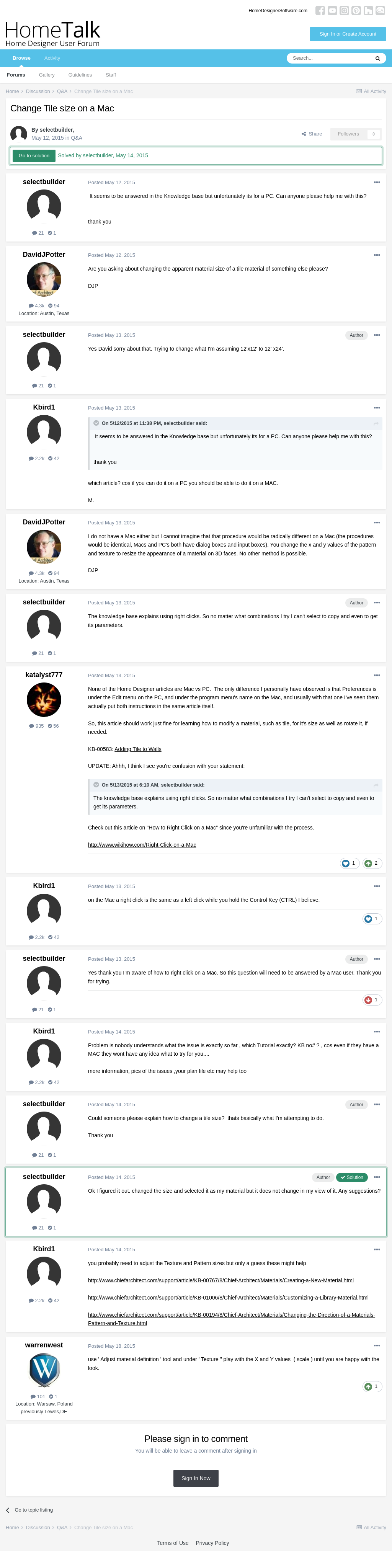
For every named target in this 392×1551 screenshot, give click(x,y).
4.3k (36, 306)
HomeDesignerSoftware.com (278, 10)
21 (38, 233)
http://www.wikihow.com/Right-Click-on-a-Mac (142, 845)
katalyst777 (43, 675)
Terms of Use (172, 1543)
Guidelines (80, 75)
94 (53, 306)
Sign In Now (195, 1478)
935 (36, 726)
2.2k (36, 458)
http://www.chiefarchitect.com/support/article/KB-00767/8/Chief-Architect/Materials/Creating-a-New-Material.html (221, 1280)
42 (53, 458)
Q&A (77, 138)
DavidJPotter (44, 254)
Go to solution (34, 155)
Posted (111, 182)
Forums (16, 75)
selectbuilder (56, 130)
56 (53, 726)
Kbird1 (44, 407)
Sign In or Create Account (348, 34)
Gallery (47, 75)
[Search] (328, 58)
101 (38, 1396)
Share (312, 134)
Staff (111, 75)
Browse (22, 61)
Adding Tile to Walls (137, 749)
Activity (52, 58)
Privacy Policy (212, 1543)
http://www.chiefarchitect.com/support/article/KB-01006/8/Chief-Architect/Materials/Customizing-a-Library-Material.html (228, 1298)
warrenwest (44, 1345)
